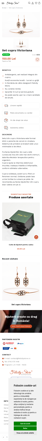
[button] (33, 3)
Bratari (4, 8)
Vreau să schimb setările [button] (25, 433)
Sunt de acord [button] (25, 424)
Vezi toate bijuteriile (21, 326)
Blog (6, 411)
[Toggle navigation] (3, 2)
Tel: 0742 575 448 (10, 362)
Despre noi (8, 405)
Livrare (7, 424)
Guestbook (8, 421)
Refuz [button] (25, 428)
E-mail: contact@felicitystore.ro (16, 358)
